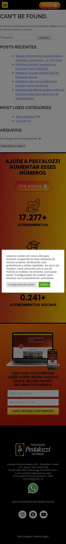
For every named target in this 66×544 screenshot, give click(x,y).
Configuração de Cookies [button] (21, 284)
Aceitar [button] (44, 284)
